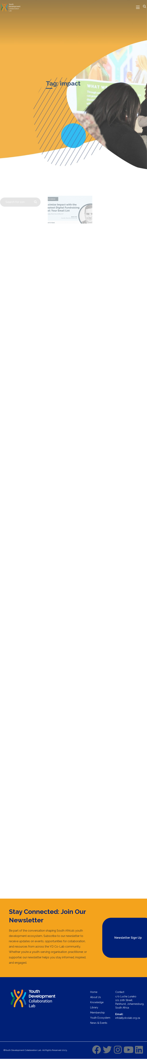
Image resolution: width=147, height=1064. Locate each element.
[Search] (34, 202)
